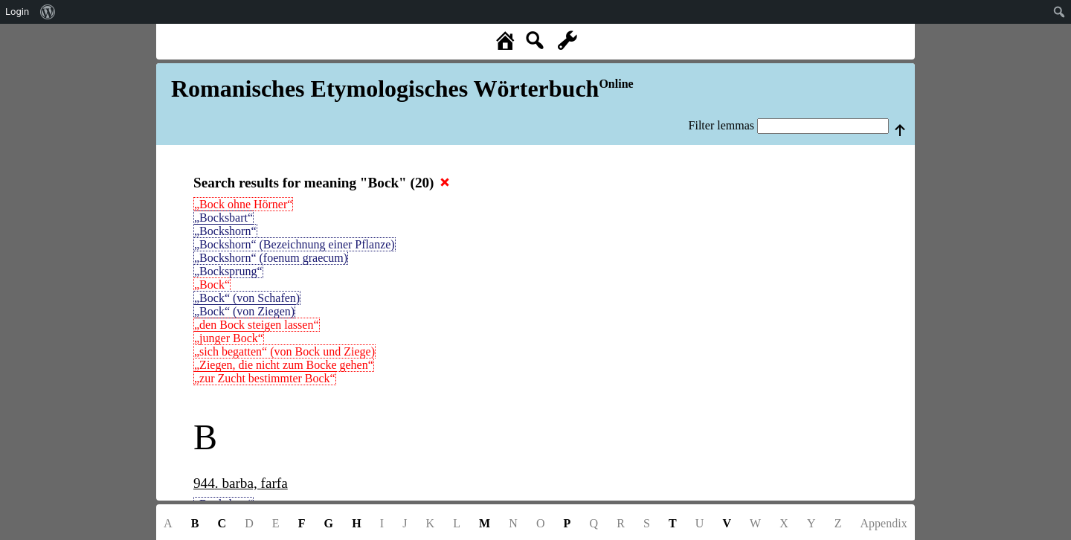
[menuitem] (48, 12)
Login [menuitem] (17, 11)
